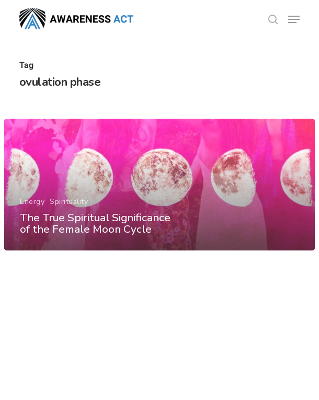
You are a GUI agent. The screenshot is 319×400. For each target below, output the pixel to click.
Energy (32, 202)
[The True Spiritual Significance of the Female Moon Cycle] (159, 184)
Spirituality (69, 202)
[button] (294, 19)
